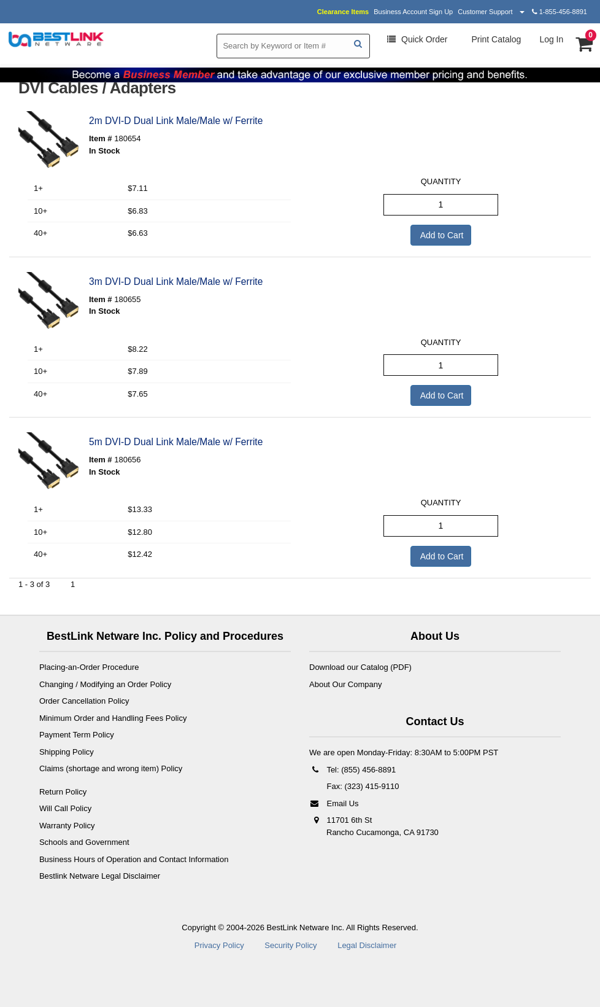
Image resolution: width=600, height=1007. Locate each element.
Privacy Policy (219, 945)
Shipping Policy (66, 751)
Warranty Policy (67, 825)
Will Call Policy (65, 808)
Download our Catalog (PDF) (360, 667)
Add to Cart (441, 235)
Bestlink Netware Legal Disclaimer (99, 876)
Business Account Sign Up (413, 11)
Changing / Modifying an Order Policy (105, 684)
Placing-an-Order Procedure (89, 667)
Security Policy (290, 945)
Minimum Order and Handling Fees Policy (113, 718)
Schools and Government (84, 842)
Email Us (334, 803)
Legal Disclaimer (366, 945)
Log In (551, 39)
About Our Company (345, 684)
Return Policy (63, 791)
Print (495, 39)
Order (417, 39)
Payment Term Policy (76, 734)
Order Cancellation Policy (84, 701)
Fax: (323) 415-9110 (362, 786)
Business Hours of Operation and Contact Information (134, 859)
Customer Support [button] (491, 11)
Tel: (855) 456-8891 (352, 769)
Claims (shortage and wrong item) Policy (110, 768)
